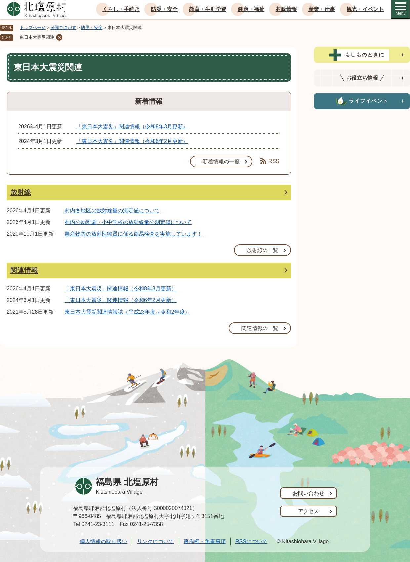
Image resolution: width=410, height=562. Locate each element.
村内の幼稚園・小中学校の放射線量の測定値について (128, 222)
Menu (400, 9)
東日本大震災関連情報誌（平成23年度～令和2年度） (127, 312)
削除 (59, 37)
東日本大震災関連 (37, 37)
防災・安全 (164, 9)
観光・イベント (365, 9)
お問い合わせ (308, 493)
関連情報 (24, 270)
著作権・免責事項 (205, 541)
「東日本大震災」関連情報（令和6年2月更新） (132, 141)
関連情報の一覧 (259, 328)
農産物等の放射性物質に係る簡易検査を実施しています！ (133, 234)
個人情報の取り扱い (103, 541)
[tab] (362, 55)
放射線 (20, 192)
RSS (269, 161)
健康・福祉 (251, 9)
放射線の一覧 (262, 250)
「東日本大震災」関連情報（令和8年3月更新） (132, 126)
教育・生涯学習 (207, 9)
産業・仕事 (321, 9)
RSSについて (251, 541)
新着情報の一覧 (221, 161)
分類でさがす (63, 27)
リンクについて (155, 541)
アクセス (308, 511)
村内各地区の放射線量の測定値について (112, 210)
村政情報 (286, 9)
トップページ (33, 27)
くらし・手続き (121, 9)
